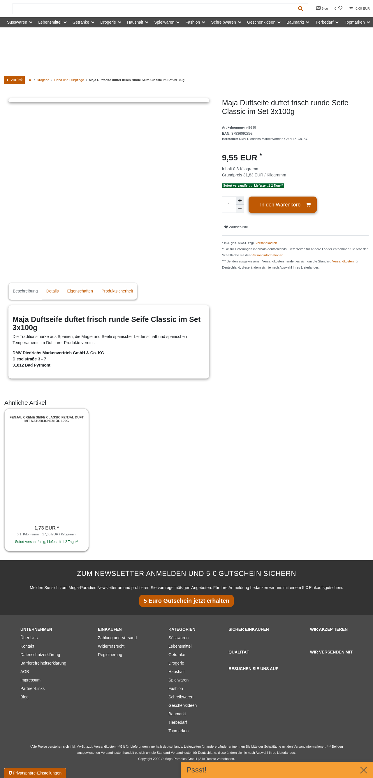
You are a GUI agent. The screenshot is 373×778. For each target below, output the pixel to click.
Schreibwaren (180, 697)
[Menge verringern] (240, 209)
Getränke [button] (81, 22)
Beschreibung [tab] (25, 291)
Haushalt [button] (135, 22)
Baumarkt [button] (295, 22)
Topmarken (178, 730)
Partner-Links (32, 688)
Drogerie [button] (108, 22)
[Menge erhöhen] (240, 201)
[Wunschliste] (338, 8)
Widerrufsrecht (111, 646)
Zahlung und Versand (117, 637)
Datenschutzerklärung (40, 654)
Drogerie (43, 80)
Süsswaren (178, 637)
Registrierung (110, 654)
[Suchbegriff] (153, 8)
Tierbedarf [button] (324, 22)
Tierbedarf (177, 722)
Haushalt (176, 671)
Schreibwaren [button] (223, 22)
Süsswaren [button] (17, 22)
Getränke (176, 654)
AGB (24, 671)
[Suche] (300, 8)
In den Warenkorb (285, 204)
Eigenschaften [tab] (80, 291)
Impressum (30, 680)
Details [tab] (52, 291)
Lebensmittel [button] (49, 22)
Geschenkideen (182, 705)
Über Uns (29, 637)
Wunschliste (236, 227)
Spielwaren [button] (164, 22)
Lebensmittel (179, 646)
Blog (322, 8)
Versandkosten (266, 243)
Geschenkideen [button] (261, 22)
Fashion (175, 688)
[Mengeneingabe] (229, 205)
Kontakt (27, 646)
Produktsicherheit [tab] (117, 291)
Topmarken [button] (354, 22)
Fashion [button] (192, 22)
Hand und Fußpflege (69, 80)
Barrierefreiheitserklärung (43, 663)
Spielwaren (178, 680)
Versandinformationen (267, 255)
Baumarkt (177, 714)
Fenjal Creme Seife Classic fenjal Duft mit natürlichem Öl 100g (47, 419)
